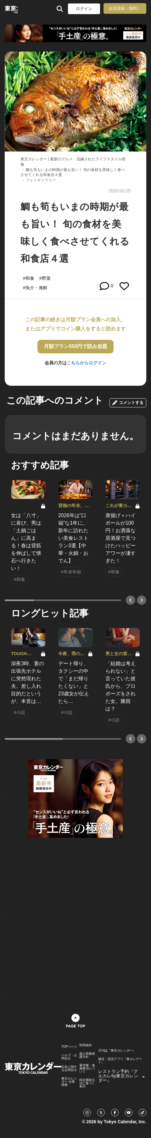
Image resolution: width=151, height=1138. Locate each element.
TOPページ (69, 1046)
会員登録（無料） (125, 8)
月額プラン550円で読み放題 (76, 346)
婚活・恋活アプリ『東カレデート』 (120, 1061)
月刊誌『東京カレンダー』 (117, 1050)
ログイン (84, 8)
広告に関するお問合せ (69, 1068)
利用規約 (85, 1045)
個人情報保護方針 (87, 1055)
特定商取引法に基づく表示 (87, 1083)
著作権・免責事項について (87, 1068)
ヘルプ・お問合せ (69, 1057)
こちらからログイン (86, 362)
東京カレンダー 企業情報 (69, 1081)
